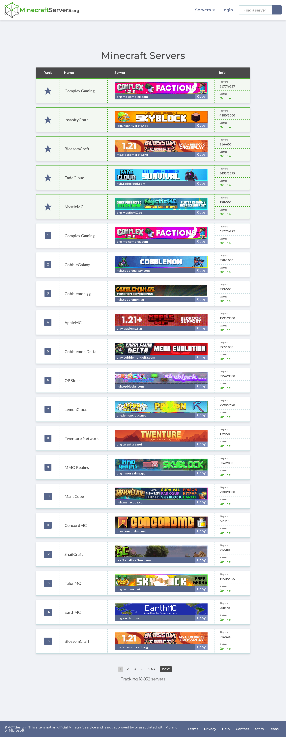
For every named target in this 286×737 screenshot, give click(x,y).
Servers (205, 10)
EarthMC (73, 612)
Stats (259, 729)
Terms (192, 729)
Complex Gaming (80, 90)
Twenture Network (82, 438)
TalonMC (73, 583)
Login (227, 10)
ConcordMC (76, 525)
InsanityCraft (76, 119)
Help (226, 729)
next (166, 669)
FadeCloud (74, 177)
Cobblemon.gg (78, 293)
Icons (274, 729)
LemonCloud (76, 409)
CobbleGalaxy (77, 264)
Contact (242, 729)
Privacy (210, 729)
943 (151, 669)
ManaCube (74, 496)
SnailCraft (74, 554)
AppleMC (73, 322)
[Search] (277, 9)
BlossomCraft (77, 148)
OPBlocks (73, 380)
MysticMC (74, 206)
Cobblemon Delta (80, 351)
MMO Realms (77, 467)
